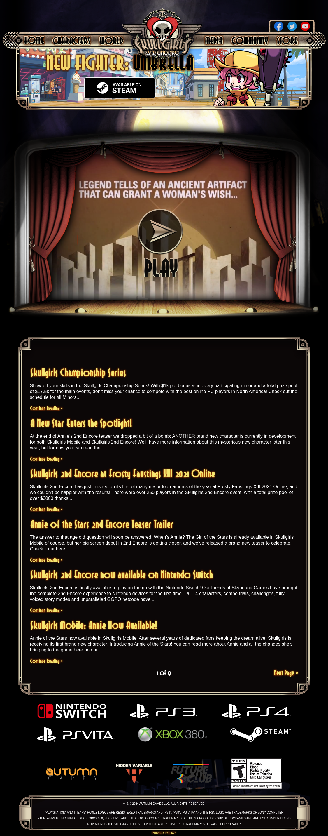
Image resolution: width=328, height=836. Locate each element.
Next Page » (286, 673)
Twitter (292, 26)
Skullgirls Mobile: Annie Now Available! (93, 625)
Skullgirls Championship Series (78, 372)
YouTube (305, 26)
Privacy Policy (164, 833)
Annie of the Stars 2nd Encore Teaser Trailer (101, 524)
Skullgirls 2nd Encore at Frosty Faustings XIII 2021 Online (122, 473)
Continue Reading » (46, 408)
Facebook (278, 26)
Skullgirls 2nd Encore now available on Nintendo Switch (121, 574)
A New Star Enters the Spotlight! (81, 423)
